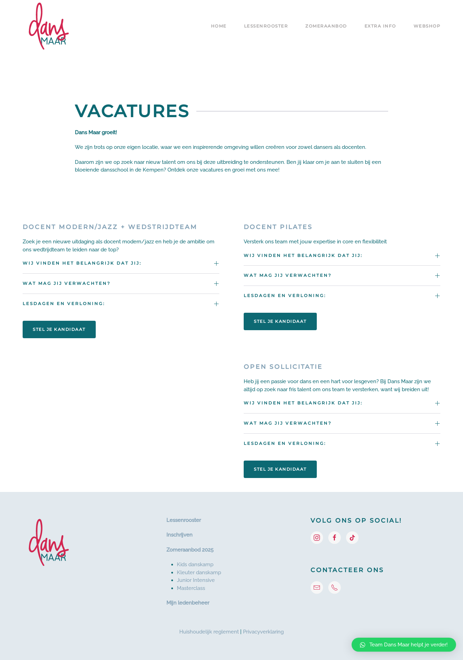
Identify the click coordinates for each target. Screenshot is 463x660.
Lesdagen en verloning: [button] (64, 303)
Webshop (427, 26)
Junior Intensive (196, 580)
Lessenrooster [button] (266, 26)
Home (219, 26)
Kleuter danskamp (199, 572)
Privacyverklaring (263, 632)
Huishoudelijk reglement (209, 632)
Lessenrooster (183, 520)
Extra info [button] (380, 26)
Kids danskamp (195, 564)
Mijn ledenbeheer (187, 603)
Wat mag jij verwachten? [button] (67, 283)
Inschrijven (179, 535)
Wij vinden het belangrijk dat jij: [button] (82, 263)
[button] (404, 645)
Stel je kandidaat (59, 329)
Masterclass (191, 588)
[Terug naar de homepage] (49, 26)
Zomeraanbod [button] (326, 26)
